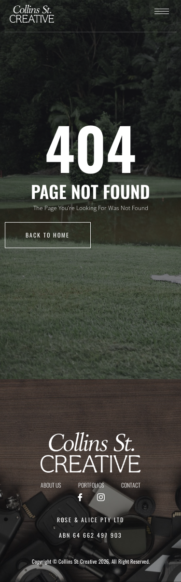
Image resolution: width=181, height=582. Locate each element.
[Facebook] (80, 497)
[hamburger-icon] (162, 11)
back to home (48, 235)
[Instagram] (101, 497)
